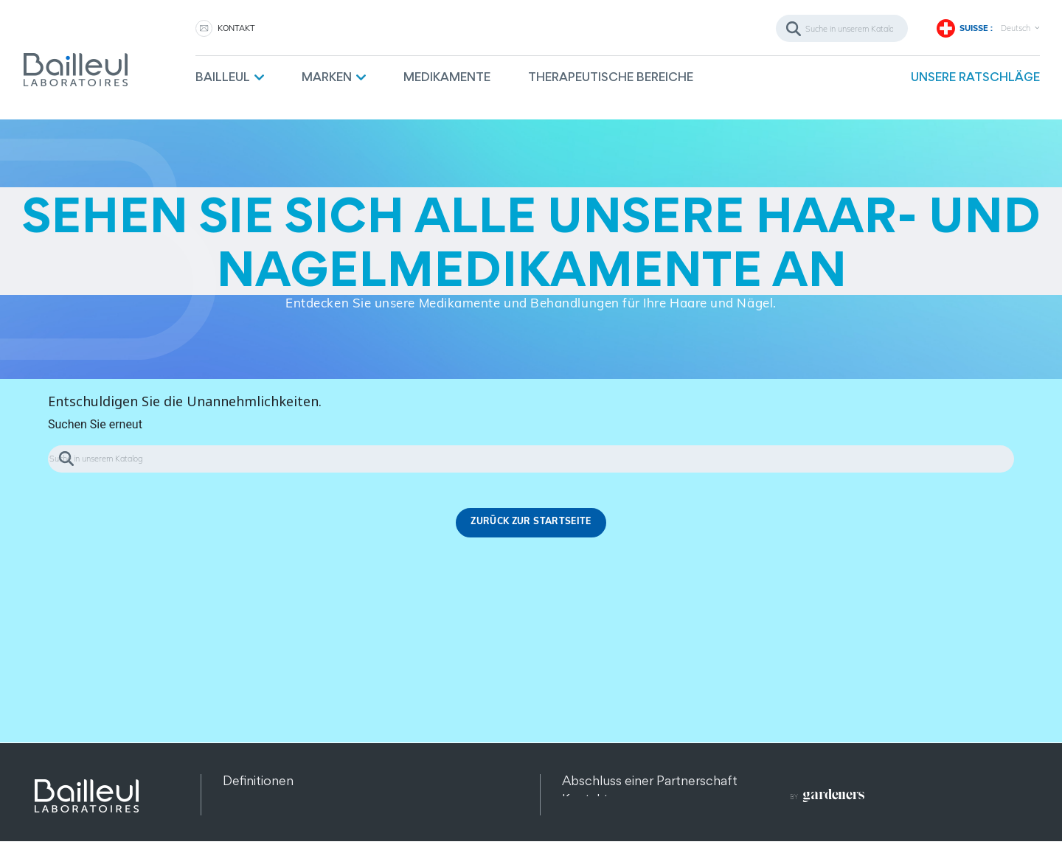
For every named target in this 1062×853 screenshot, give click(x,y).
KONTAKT (236, 28)
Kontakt (585, 798)
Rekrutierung (599, 817)
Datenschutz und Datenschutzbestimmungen (357, 798)
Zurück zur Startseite (531, 522)
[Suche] (842, 28)
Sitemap (247, 817)
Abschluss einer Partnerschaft (650, 780)
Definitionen (258, 780)
